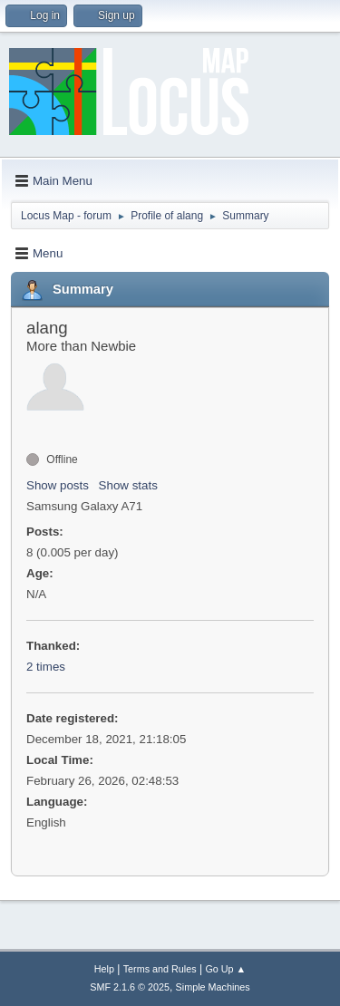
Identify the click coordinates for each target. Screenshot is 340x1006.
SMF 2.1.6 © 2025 (130, 987)
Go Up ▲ (225, 968)
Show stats (128, 485)
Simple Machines (213, 987)
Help (104, 968)
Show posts (57, 485)
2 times (45, 666)
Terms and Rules (160, 968)
